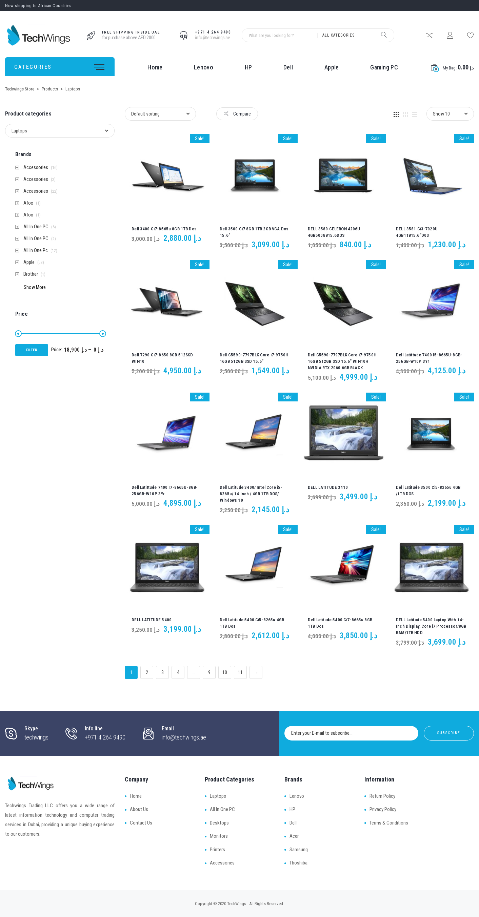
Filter (31, 350)
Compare (237, 114)
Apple (331, 67)
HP (248, 67)
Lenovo (203, 67)
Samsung (299, 850)
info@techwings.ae (212, 37)
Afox (28, 203)
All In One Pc (35, 250)
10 (224, 672)
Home (154, 67)
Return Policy (382, 796)
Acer (294, 836)
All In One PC (35, 227)
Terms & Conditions (389, 823)
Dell (288, 67)
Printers (217, 850)
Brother (30, 274)
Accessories (35, 167)
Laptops (218, 796)
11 (240, 672)
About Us (139, 809)
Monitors (219, 836)
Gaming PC (384, 67)
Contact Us (141, 823)
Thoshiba (298, 863)
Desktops (219, 823)
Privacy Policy (383, 809)
